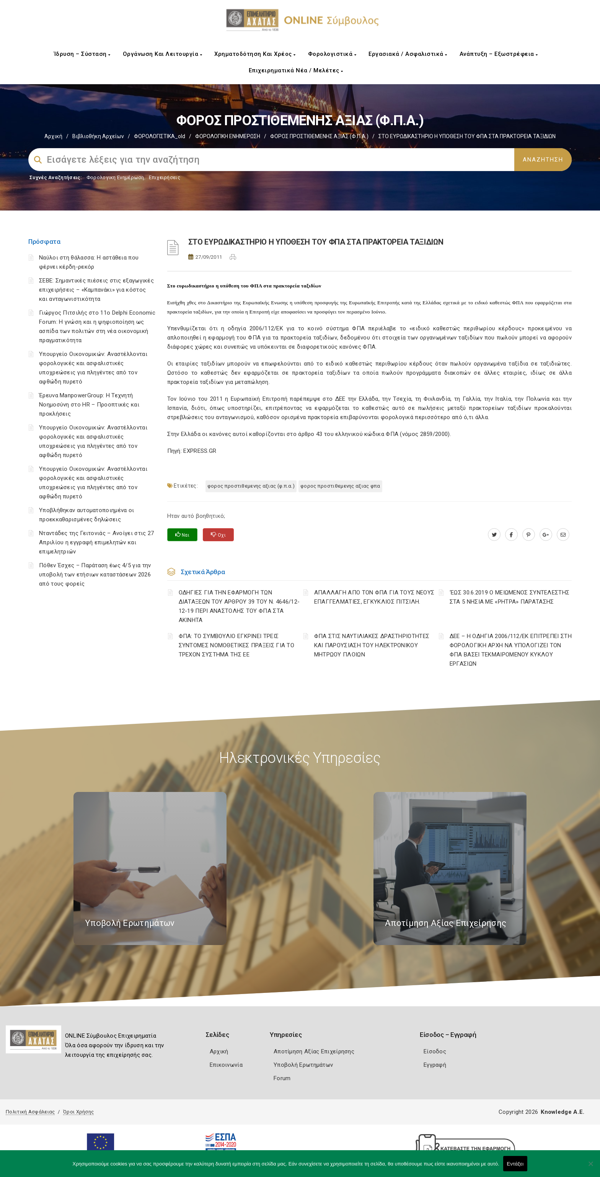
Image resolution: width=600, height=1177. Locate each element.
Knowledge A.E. (562, 1111)
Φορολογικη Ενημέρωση (115, 177)
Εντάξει (515, 1164)
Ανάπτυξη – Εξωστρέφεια (499, 54)
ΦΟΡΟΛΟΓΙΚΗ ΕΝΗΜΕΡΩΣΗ (227, 136)
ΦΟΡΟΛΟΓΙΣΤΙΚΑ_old (159, 136)
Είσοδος (435, 1051)
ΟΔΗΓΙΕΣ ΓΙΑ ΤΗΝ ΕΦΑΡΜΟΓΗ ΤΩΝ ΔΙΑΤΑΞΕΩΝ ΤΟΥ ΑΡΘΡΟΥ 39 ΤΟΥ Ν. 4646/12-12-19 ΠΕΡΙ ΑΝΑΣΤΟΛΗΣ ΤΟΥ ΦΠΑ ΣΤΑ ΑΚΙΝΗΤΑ (239, 606)
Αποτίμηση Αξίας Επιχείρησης (314, 1051)
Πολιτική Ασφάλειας (30, 1112)
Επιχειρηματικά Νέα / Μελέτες (296, 70)
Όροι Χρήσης (78, 1112)
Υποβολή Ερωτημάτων (303, 1064)
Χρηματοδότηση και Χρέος (255, 54)
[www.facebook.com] (511, 534)
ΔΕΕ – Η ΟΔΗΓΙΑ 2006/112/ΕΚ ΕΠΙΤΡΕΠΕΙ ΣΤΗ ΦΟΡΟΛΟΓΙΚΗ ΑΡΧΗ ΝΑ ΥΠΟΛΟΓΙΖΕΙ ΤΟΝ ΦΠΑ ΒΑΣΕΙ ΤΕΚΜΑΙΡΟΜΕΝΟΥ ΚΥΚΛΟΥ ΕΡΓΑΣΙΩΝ (511, 650)
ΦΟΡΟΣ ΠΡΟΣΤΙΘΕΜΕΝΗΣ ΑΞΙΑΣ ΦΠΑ (340, 486)
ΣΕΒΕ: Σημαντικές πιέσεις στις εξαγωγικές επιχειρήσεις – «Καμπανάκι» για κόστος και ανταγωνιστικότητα (96, 289)
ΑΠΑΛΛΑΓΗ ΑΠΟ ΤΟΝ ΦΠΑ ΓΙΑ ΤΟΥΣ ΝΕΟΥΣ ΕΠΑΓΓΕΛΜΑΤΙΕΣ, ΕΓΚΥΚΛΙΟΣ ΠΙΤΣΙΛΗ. (374, 597)
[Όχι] (590, 1167)
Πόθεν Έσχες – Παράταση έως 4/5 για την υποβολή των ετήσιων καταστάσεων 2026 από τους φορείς (95, 574)
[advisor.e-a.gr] (563, 534)
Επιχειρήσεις (164, 177)
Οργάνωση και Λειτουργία (162, 54)
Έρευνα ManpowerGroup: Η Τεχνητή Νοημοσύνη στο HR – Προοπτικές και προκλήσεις (89, 404)
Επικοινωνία (226, 1064)
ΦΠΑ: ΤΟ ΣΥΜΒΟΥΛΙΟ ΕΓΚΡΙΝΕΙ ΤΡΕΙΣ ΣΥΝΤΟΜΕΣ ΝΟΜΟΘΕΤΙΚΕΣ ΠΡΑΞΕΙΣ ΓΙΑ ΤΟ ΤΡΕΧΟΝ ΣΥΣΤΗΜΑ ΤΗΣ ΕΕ (237, 645)
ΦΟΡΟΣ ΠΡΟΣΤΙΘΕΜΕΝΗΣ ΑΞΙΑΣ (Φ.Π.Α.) (319, 136)
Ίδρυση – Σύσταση (82, 54)
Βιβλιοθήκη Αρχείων (98, 136)
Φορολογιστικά (332, 54)
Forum (282, 1078)
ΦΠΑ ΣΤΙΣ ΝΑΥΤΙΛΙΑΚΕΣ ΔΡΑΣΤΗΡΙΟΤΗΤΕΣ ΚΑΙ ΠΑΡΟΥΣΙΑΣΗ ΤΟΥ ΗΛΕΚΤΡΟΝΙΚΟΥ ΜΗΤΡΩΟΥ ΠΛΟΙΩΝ (372, 645)
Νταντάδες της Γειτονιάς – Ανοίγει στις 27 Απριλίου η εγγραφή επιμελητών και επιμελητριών (96, 542)
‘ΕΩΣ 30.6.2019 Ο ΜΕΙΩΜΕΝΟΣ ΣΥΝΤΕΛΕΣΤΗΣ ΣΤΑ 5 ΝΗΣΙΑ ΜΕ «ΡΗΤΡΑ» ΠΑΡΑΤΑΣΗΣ (509, 597)
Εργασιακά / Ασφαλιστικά (407, 54)
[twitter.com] (494, 534)
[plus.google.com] (545, 534)
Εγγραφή (435, 1064)
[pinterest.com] (528, 534)
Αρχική (53, 136)
